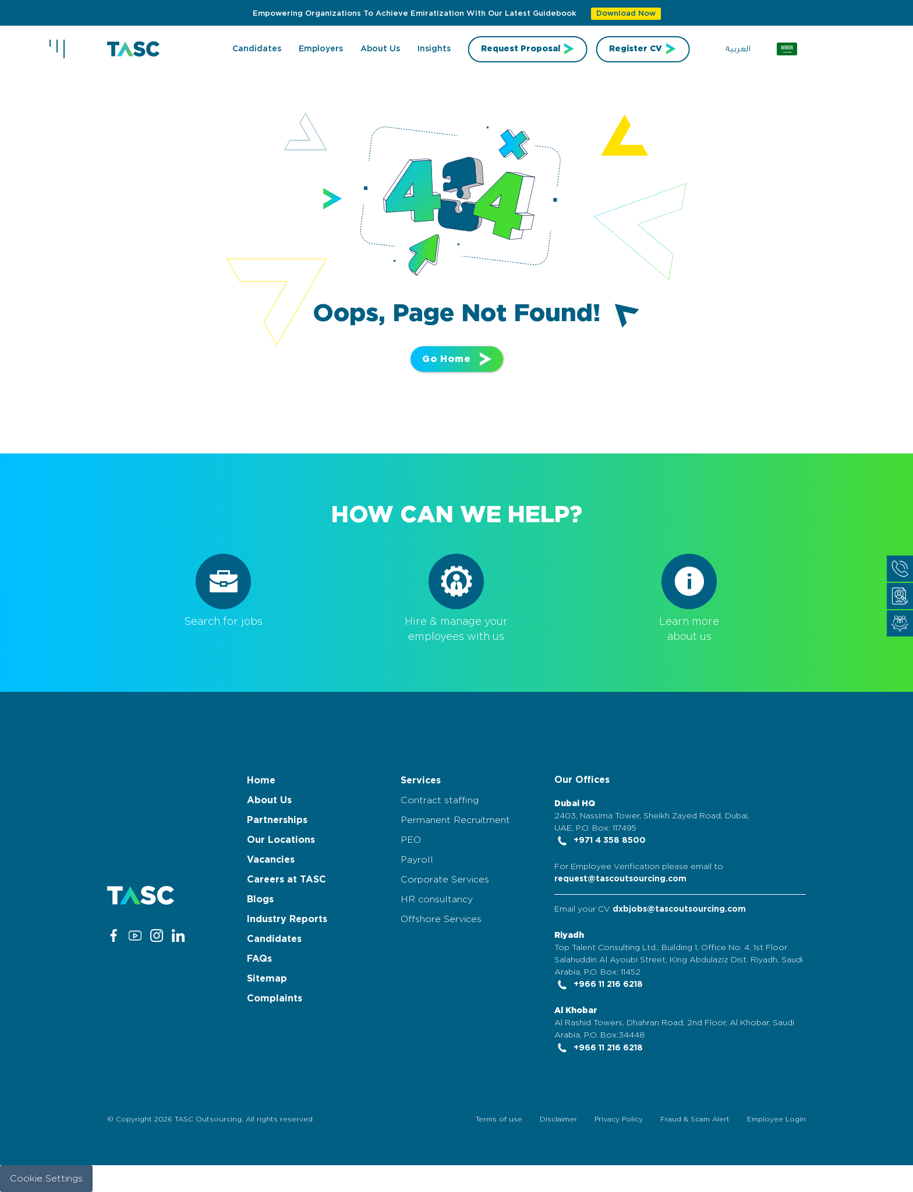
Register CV (635, 49)
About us (380, 49)
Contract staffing (440, 800)
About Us (269, 800)
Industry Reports (287, 919)
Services (421, 780)
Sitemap (267, 978)
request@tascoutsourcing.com (620, 879)
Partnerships (277, 820)
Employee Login (776, 1119)
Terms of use (499, 1119)
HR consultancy (437, 899)
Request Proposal (520, 49)
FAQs (259, 959)
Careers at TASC (286, 879)
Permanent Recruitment (455, 820)
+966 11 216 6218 (598, 984)
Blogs (260, 899)
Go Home (456, 359)
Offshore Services (441, 919)
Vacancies (271, 859)
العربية (738, 49)
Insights (434, 49)
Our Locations (281, 840)
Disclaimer (558, 1119)
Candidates (256, 49)
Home (261, 780)
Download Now (626, 13)
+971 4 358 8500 (600, 840)
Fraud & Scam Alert (695, 1119)
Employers (321, 49)
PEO (411, 840)
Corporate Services (445, 879)
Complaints (274, 998)
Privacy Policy (618, 1119)
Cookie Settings (46, 1178)
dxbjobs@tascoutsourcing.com (679, 909)
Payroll (417, 859)
